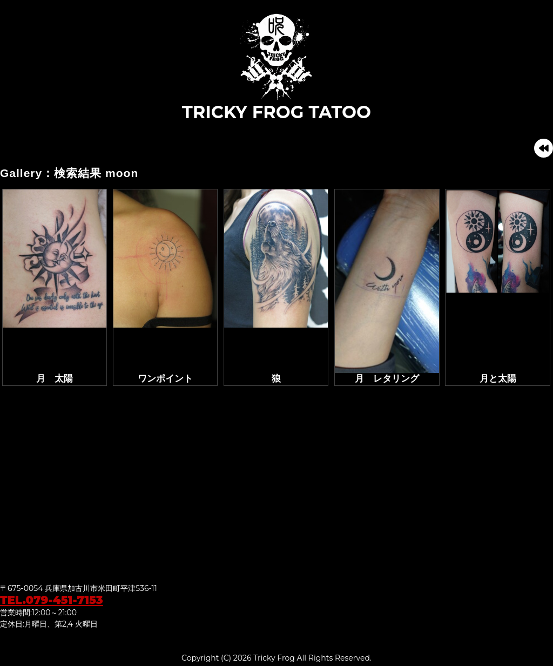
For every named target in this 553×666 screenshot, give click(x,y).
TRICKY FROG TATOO (276, 67)
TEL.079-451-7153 (51, 600)
